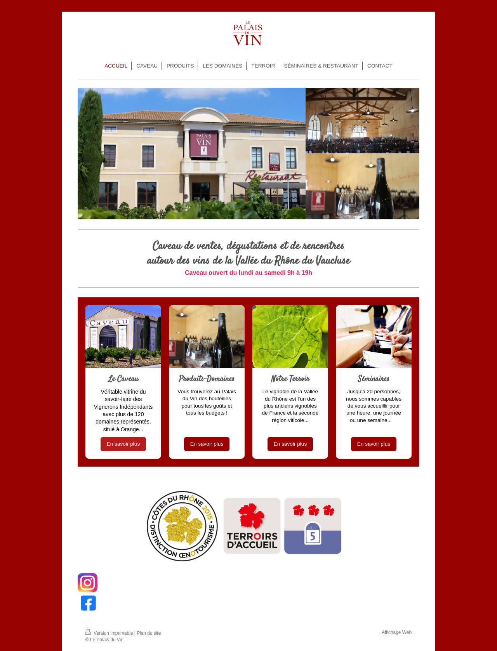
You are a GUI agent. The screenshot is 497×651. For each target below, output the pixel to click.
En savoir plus (123, 444)
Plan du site (149, 633)
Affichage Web (397, 632)
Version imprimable (109, 633)
